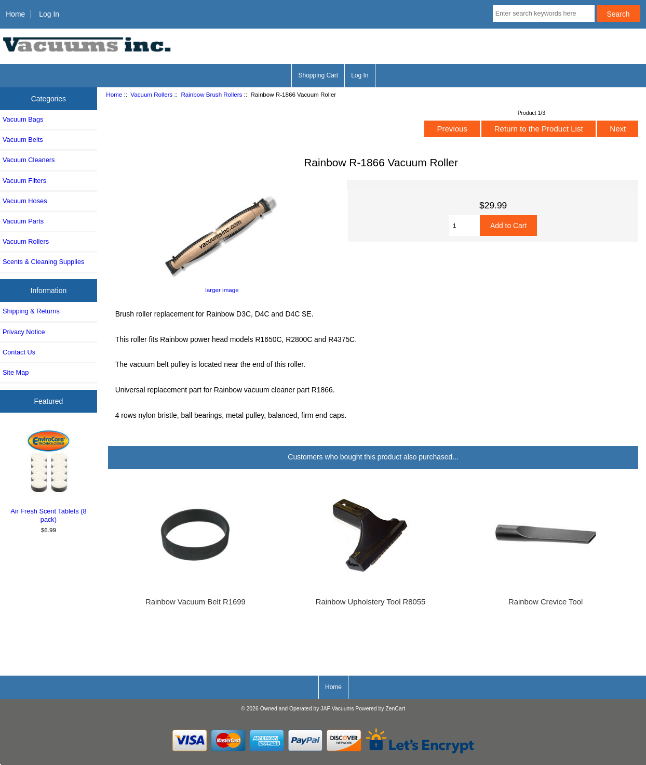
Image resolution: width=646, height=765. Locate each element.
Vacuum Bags (23, 119)
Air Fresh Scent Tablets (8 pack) (48, 475)
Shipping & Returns (31, 311)
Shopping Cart (318, 75)
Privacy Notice (24, 332)
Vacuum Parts (23, 221)
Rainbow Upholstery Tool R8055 (371, 602)
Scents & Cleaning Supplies (43, 262)
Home (15, 14)
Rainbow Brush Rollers (211, 94)
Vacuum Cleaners (29, 160)
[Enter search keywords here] (544, 13)
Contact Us (19, 352)
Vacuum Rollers (151, 94)
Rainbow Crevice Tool (545, 602)
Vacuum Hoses (25, 201)
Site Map (16, 372)
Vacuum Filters (24, 180)
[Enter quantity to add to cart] (464, 225)
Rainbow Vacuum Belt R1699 (195, 602)
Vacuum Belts (23, 139)
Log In (49, 14)
